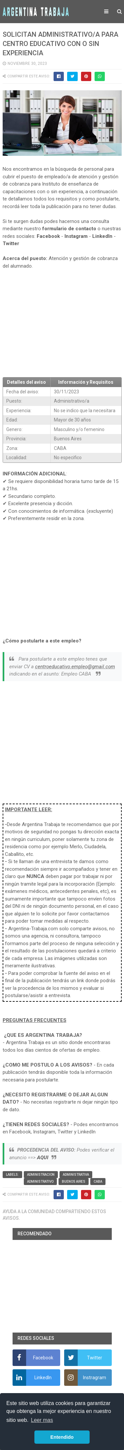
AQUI (42, 1158)
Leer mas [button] (42, 1420)
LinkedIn (102, 236)
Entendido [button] (61, 1437)
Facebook (48, 236)
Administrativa (76, 1174)
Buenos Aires (73, 1181)
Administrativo (40, 1181)
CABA (98, 1181)
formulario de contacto (69, 229)
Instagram (76, 236)
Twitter (11, 243)
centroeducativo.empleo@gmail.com (75, 667)
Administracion (41, 1174)
